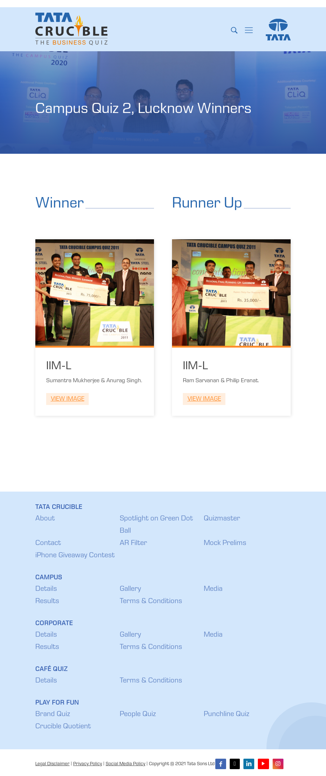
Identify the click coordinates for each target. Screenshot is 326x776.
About (45, 519)
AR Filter (133, 543)
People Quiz (138, 714)
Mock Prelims (225, 543)
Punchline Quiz (226, 714)
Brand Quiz (52, 714)
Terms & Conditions (151, 601)
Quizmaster (222, 519)
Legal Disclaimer (52, 764)
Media (213, 589)
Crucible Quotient (63, 727)
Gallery (130, 589)
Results (47, 601)
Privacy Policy (87, 764)
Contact (48, 543)
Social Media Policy (125, 764)
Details (46, 589)
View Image (67, 399)
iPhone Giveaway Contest (75, 555)
